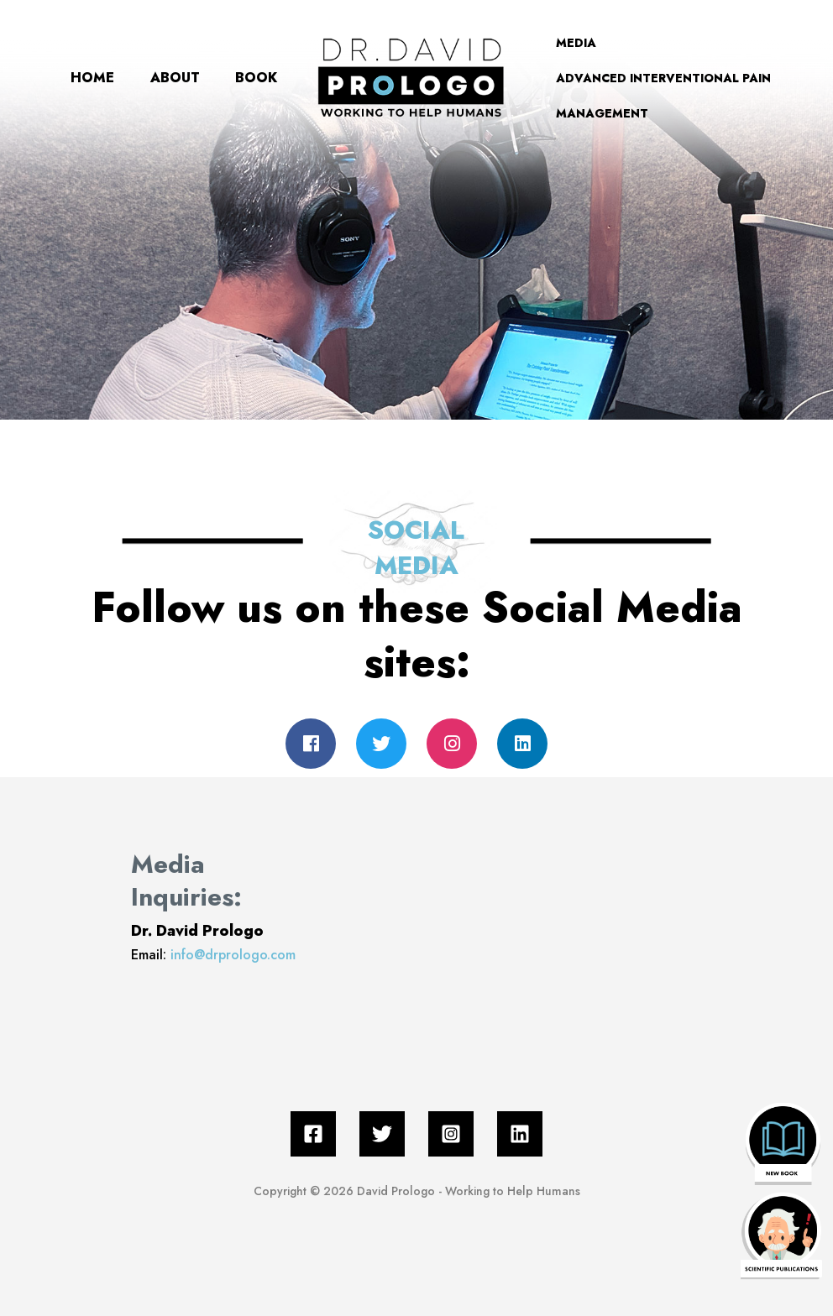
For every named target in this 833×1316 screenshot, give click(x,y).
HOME (51, 60)
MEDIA (588, 42)
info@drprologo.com (233, 954)
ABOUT (156, 60)
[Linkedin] (519, 1134)
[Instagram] (451, 1134)
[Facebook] (313, 1134)
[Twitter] (382, 1134)
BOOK (50, 95)
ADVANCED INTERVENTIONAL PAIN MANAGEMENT (675, 96)
